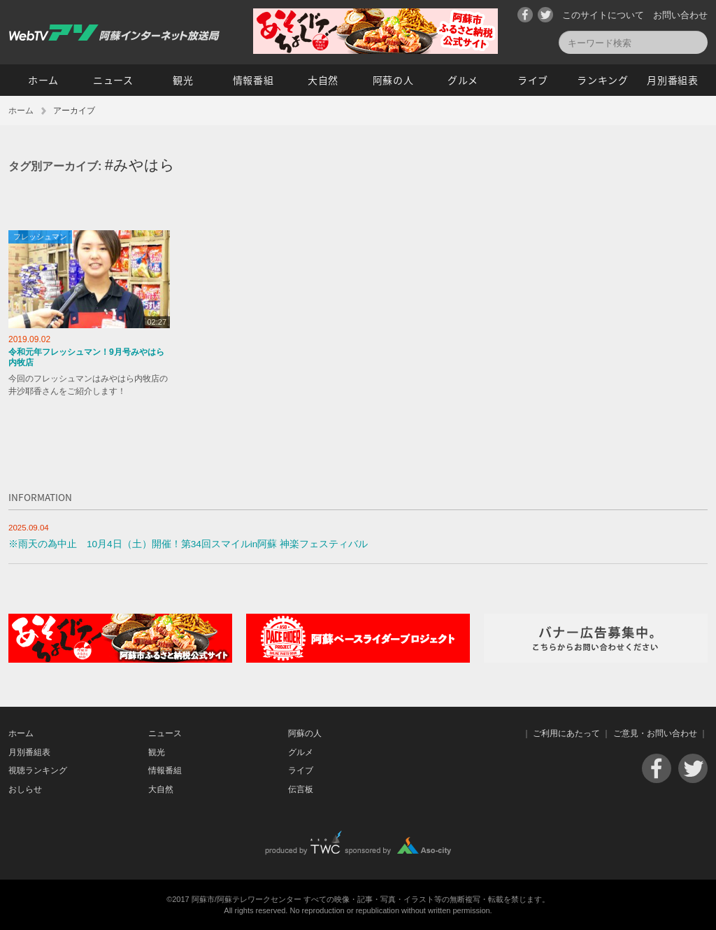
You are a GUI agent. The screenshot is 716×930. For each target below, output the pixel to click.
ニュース (113, 80)
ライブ (532, 80)
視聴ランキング (37, 770)
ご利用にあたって (566, 733)
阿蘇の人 (393, 80)
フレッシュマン (40, 236)
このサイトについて (603, 15)
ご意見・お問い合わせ (655, 733)
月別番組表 (673, 80)
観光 (183, 80)
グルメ (463, 80)
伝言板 (300, 789)
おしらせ (25, 789)
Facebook (525, 14)
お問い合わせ (680, 15)
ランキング (603, 80)
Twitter (545, 14)
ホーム (43, 80)
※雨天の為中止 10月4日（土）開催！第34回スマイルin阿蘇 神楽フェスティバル (188, 544)
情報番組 (253, 80)
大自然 (323, 80)
